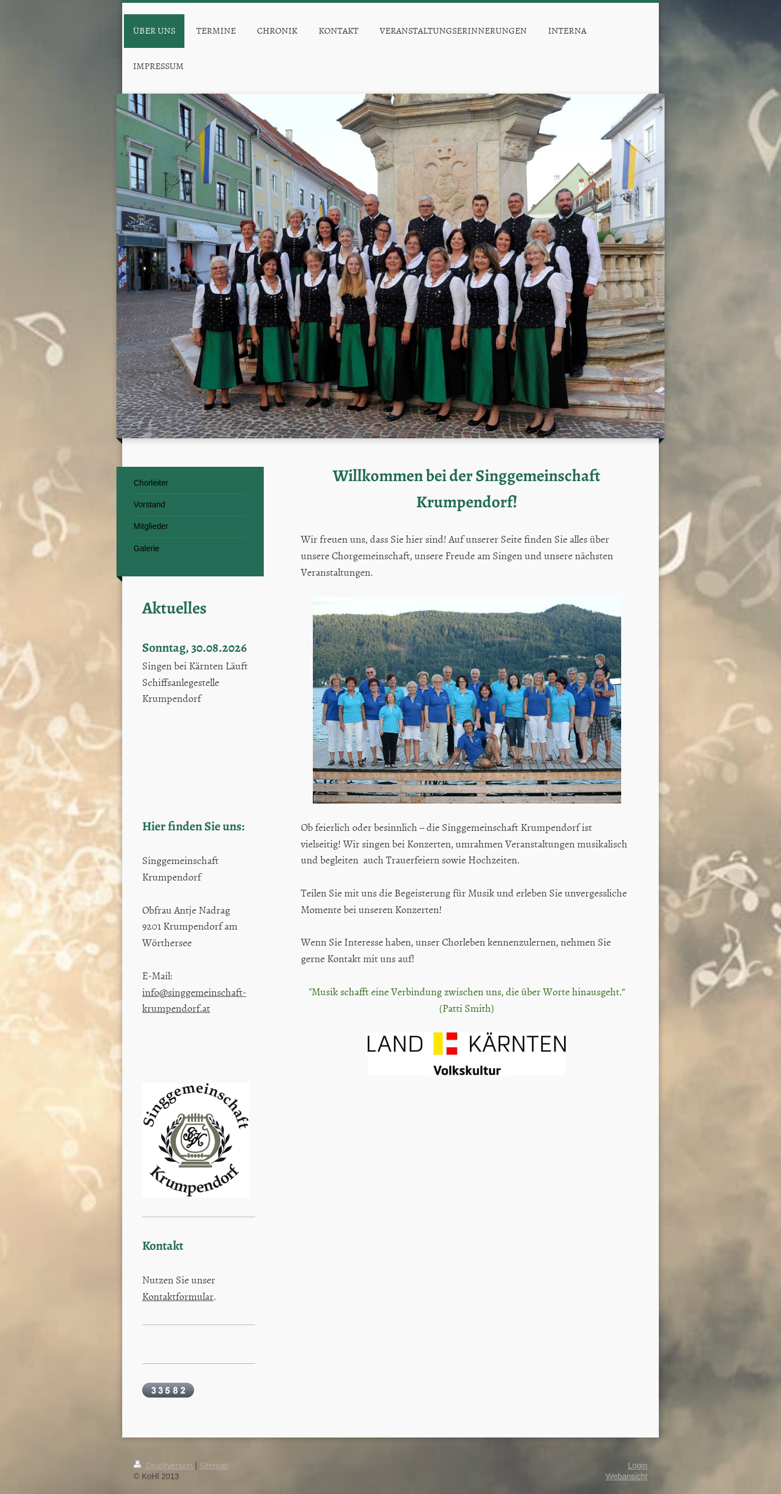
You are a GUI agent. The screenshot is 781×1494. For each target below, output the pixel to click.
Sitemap (213, 1465)
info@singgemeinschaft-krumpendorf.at (194, 1000)
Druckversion (164, 1465)
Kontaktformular (178, 1296)
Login (637, 1465)
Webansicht (626, 1476)
